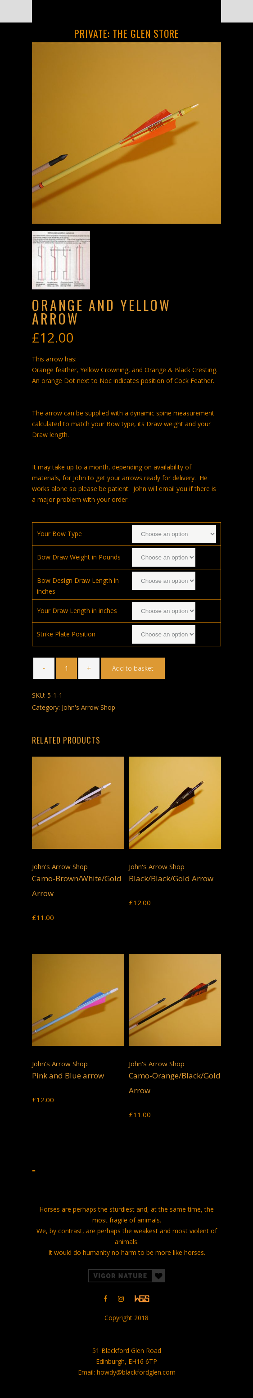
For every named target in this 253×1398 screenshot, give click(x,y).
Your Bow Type (59, 533)
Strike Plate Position (66, 634)
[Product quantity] (66, 668)
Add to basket (133, 668)
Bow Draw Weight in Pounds (79, 557)
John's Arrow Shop (88, 707)
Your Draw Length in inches (77, 610)
